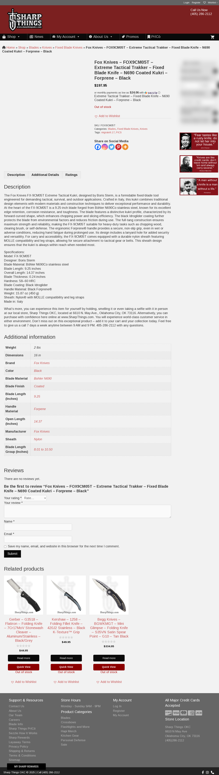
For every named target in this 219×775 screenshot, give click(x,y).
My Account (68, 37)
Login (186, 2)
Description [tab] (16, 175)
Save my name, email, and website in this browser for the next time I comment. (64, 546)
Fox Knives (42, 363)
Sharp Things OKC (177, 727)
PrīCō (156, 37)
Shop (13, 37)
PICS (119, 132)
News (39, 37)
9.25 (37, 396)
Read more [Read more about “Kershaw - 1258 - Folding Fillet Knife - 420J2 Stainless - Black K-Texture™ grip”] (66, 658)
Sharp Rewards (19, 737)
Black (38, 371)
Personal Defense (73, 740)
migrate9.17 (108, 132)
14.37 (38, 421)
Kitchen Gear (70, 735)
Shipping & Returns (22, 751)
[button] (132, 92)
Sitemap (14, 760)
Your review (13, 503)
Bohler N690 (43, 378)
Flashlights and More (75, 727)
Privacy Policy (18, 746)
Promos (132, 37)
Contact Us (16, 706)
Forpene (40, 409)
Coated (39, 386)
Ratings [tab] (71, 175)
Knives (47, 47)
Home (11, 47)
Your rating (13, 498)
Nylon (38, 439)
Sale (64, 744)
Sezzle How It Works (23, 733)
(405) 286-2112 (201, 14)
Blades (34, 47)
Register (196, 2)
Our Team (15, 715)
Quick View (23, 666)
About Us (103, 37)
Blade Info (16, 724)
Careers (14, 719)
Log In (117, 706)
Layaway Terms (19, 742)
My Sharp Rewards (26, 766)
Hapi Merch (68, 731)
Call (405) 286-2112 (48, 772)
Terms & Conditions (22, 755)
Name (9, 521)
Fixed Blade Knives (68, 47)
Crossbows (68, 722)
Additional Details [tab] (45, 175)
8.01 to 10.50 (43, 449)
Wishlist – (210, 2)
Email (9, 534)
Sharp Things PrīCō (22, 728)
